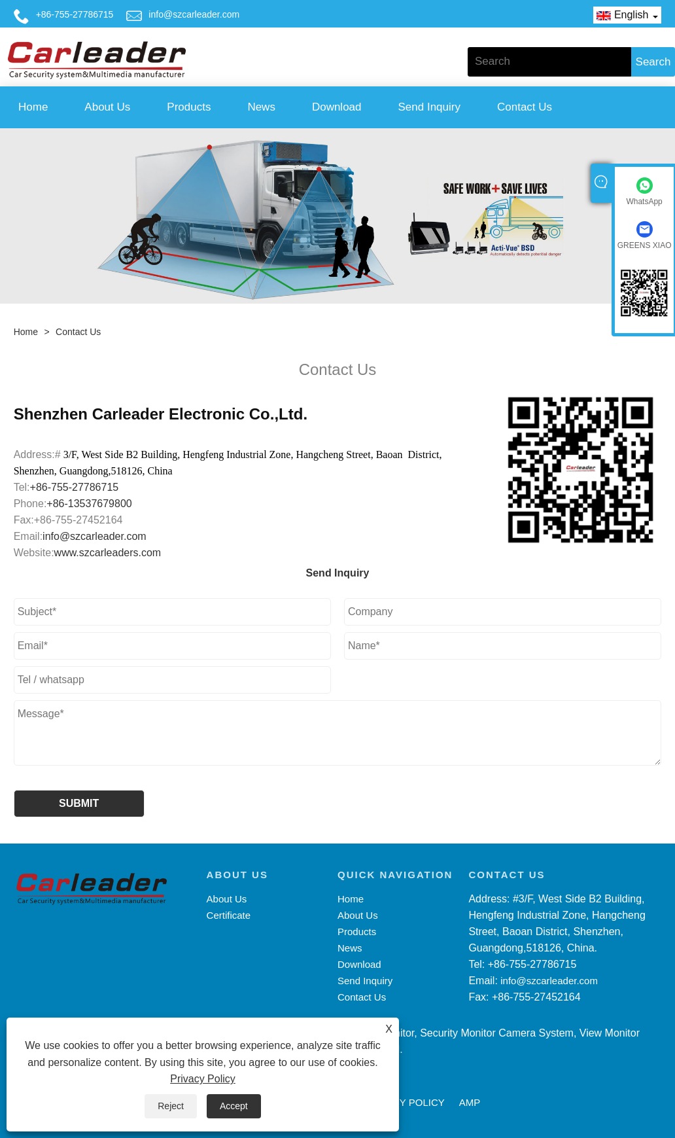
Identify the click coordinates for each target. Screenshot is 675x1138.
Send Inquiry (429, 107)
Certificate (229, 915)
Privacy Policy (202, 1078)
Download (337, 107)
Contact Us (524, 107)
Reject (171, 1106)
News (261, 107)
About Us (107, 107)
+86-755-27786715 (75, 14)
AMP (470, 1102)
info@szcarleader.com (193, 14)
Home (33, 107)
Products (189, 107)
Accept (234, 1106)
